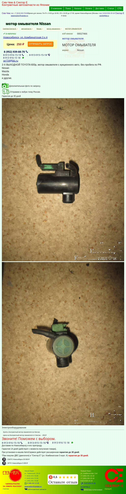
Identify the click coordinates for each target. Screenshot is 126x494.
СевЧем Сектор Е (9, 29)
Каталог (78, 8)
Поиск (68, 8)
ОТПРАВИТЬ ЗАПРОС (40, 44)
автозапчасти (26, 29)
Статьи (111, 8)
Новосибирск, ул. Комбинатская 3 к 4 (25, 37)
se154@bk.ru (104, 16)
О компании (56, 8)
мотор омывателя (53, 29)
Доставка (99, 8)
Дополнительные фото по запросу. (21, 86)
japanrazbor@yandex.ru (19, 16)
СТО (119, 8)
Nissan (39, 29)
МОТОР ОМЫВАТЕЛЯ (73, 29)
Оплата (88, 8)
